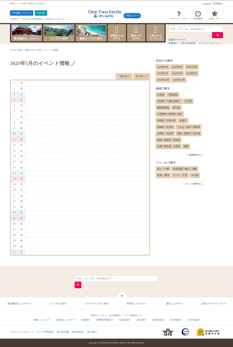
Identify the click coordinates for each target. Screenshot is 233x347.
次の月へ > (141, 76)
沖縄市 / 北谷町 (165, 133)
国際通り (173, 43)
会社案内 (92, 331)
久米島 (160, 94)
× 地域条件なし (195, 154)
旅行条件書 (63, 331)
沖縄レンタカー (41, 319)
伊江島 (176, 107)
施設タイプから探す (91, 32)
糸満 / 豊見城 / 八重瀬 (168, 146)
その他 (194, 175)
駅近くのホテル (136, 32)
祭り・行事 (163, 168)
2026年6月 (191, 67)
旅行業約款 (78, 331)
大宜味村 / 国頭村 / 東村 (169, 114)
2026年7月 (162, 73)
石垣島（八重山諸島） (169, 101)
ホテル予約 (16, 50)
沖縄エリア (132, 15)
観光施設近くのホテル (26, 32)
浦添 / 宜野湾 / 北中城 (188, 133)
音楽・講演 (163, 175)
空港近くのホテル (117, 32)
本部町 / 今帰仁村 (166, 120)
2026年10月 (163, 79)
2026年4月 (162, 67)
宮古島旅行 (176, 319)
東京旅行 (141, 319)
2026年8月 (177, 73)
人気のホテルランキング (214, 303)
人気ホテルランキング (155, 32)
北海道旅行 (125, 319)
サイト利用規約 (45, 331)
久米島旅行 (194, 319)
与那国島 (173, 94)
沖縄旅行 (85, 319)
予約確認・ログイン (21, 13)
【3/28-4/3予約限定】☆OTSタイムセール (43, 19)
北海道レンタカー (65, 319)
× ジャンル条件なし (192, 183)
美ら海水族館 (188, 43)
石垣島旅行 (158, 319)
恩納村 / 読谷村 (165, 127)
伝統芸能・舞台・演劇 (185, 168)
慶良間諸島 (163, 107)
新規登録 (41, 13)
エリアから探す (59, 32)
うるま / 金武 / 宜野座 (188, 127)
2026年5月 (177, 67)
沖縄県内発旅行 (104, 319)
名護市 (183, 120)
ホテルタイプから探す (97, 303)
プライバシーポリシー (22, 331)
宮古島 (188, 101)
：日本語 (213, 3)
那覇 (186, 146)
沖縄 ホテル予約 (33, 50)
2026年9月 (191, 73)
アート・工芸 (180, 175)
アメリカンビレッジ (209, 43)
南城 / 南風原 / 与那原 (168, 140)
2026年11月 (179, 79)
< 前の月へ (124, 76)
